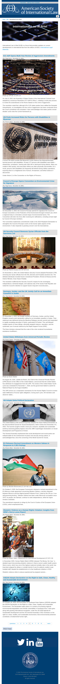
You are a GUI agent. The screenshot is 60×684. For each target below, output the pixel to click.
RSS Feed (7, 629)
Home (4, 19)
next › (49, 623)
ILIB (7, 19)
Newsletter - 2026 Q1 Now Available (30, 2)
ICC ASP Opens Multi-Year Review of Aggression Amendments (29, 56)
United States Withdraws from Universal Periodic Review (26, 337)
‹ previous (12, 623)
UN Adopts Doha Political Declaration (18, 400)
